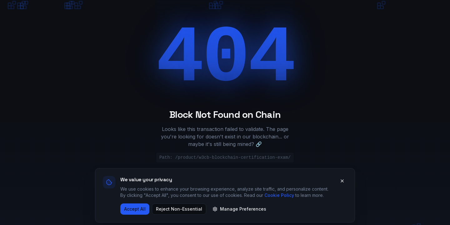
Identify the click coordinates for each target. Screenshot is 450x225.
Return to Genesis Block (158, 179)
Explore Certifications (241, 179)
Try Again (307, 179)
